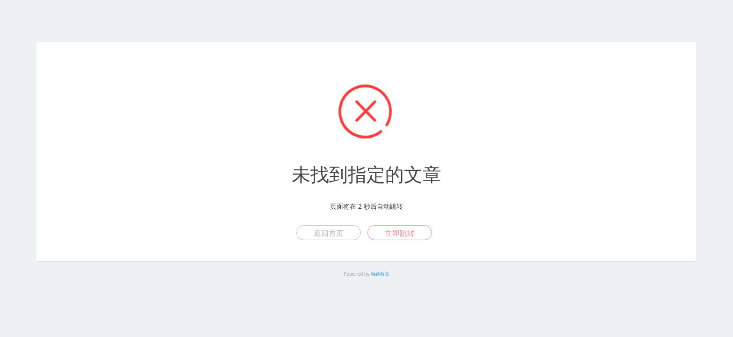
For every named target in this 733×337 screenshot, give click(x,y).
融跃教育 (380, 274)
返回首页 (329, 233)
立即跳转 (400, 233)
